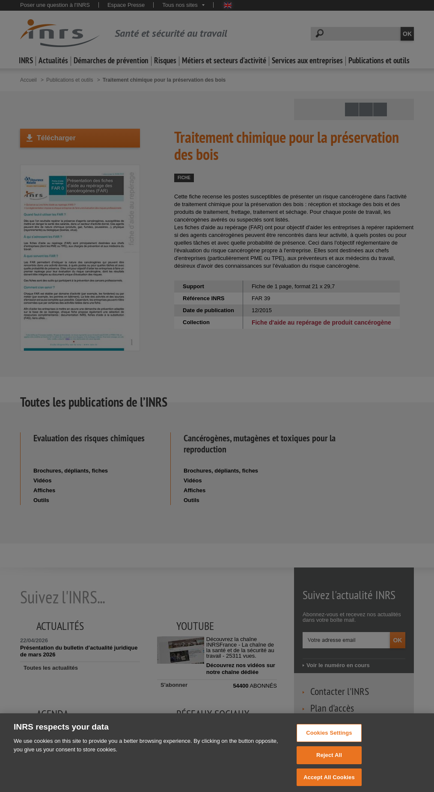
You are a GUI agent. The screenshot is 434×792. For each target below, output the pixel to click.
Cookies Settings (329, 739)
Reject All (329, 761)
